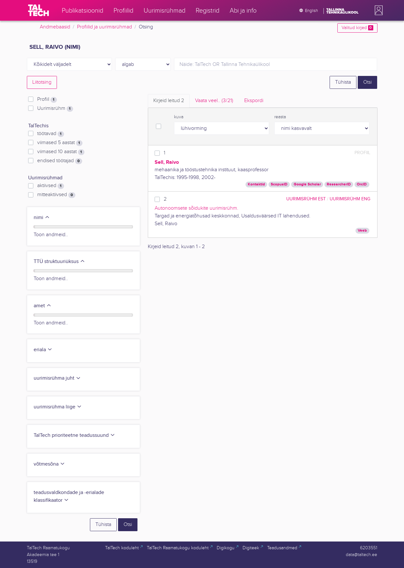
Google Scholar (307, 184)
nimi (42, 218)
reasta (280, 117)
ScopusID (279, 184)
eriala (43, 350)
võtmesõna (49, 464)
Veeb (362, 230)
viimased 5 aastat (59, 143)
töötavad (50, 134)
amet (42, 306)
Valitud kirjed (357, 27)
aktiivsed (50, 186)
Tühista (343, 82)
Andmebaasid (55, 27)
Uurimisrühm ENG (350, 199)
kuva (178, 117)
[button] (377, 10)
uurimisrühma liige (58, 407)
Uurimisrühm (55, 108)
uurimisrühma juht (57, 378)
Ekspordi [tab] (253, 101)
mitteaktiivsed (56, 195)
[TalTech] (38, 10)
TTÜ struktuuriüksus (59, 261)
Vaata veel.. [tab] (214, 101)
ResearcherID (339, 184)
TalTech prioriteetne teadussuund (74, 435)
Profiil (47, 99)
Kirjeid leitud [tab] (168, 101)
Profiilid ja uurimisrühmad (104, 27)
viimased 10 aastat (60, 152)
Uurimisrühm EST (306, 199)
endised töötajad (59, 161)
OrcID (362, 184)
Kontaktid (256, 184)
